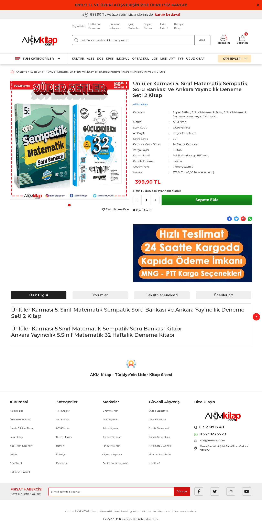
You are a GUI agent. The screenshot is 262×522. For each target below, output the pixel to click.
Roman (60, 445)
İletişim (14, 454)
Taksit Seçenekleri (162, 295)
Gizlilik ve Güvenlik (20, 472)
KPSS (110, 58)
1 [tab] (69, 205)
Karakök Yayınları (111, 437)
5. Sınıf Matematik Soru (207, 112)
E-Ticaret (121, 519)
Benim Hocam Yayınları (115, 463)
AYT (172, 58)
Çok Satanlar (134, 26)
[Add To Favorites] (115, 209)
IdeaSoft (108, 519)
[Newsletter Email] (119, 491)
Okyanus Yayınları (112, 454)
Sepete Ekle (207, 200)
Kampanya (194, 116)
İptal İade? (154, 463)
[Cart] (242, 40)
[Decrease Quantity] (137, 200)
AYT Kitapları (63, 419)
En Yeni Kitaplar (114, 26)
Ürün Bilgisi (38, 295)
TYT (181, 58)
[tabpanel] (69, 140)
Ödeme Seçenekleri (159, 437)
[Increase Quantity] (155, 200)
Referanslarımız (157, 419)
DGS (100, 58)
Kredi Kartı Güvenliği (160, 445)
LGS (155, 58)
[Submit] (182, 491)
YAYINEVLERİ (235, 58)
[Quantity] (146, 200)
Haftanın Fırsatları (94, 26)
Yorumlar (100, 295)
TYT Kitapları (63, 410)
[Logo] (39, 40)
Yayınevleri (79, 26)
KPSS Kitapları (64, 437)
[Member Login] (224, 40)
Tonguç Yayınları (111, 445)
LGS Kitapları (63, 428)
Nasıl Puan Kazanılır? (21, 445)
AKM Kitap (140, 104)
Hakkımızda (16, 410)
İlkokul (122, 58)
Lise (163, 58)
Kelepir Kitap (179, 26)
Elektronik (61, 463)
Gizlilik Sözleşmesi (159, 428)
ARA (202, 40)
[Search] (141, 40)
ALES (90, 58)
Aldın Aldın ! (164, 26)
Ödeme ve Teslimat (20, 419)
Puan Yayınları (110, 419)
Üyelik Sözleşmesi (158, 410)
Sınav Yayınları (110, 410)
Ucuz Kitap (195, 58)
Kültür (78, 58)
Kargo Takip (16, 437)
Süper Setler (148, 26)
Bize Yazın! (16, 463)
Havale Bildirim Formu (22, 428)
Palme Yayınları (110, 428)
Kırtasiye (60, 454)
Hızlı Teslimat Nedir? (160, 454)
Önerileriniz (223, 295)
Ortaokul (140, 58)
